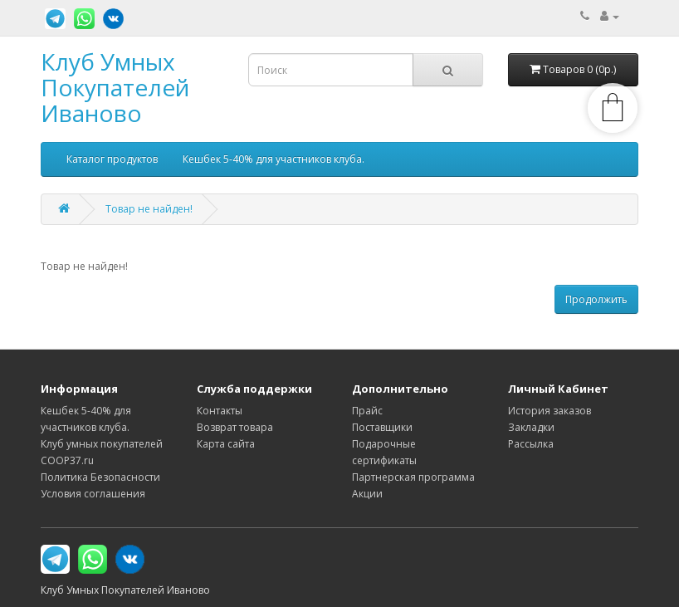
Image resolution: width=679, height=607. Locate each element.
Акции (367, 494)
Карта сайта (226, 444)
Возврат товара (235, 427)
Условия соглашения (93, 494)
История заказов (549, 411)
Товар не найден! (149, 209)
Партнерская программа (413, 477)
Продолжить (596, 299)
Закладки (531, 427)
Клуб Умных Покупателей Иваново (115, 87)
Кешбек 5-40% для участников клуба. (273, 159)
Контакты (219, 411)
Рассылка (531, 444)
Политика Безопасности (100, 477)
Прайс (367, 411)
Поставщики (382, 427)
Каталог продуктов (112, 159)
